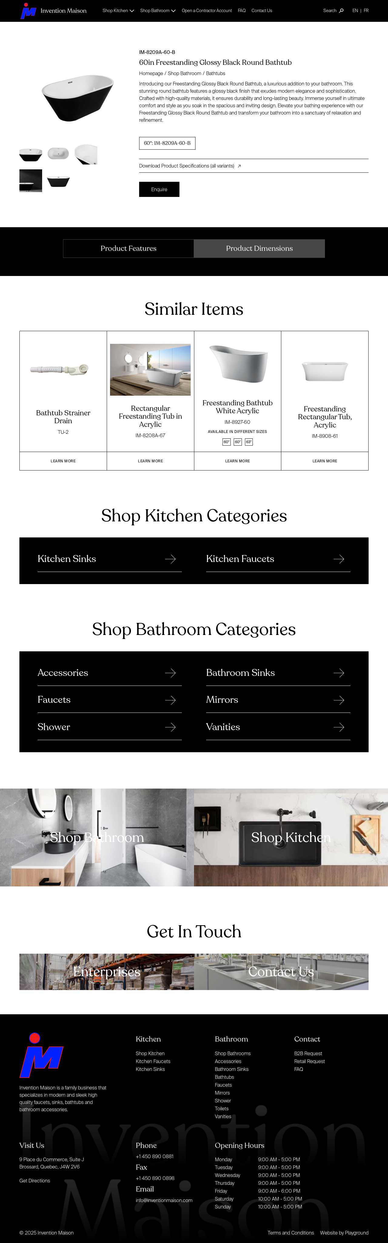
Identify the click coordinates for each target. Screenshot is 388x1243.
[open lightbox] (76, 91)
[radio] (167, 143)
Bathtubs (215, 73)
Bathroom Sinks (232, 1069)
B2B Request (308, 1053)
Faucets (223, 1085)
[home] (52, 11)
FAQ (242, 10)
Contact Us (262, 10)
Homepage (151, 73)
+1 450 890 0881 (154, 1156)
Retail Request (309, 1061)
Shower (223, 1100)
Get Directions (34, 1180)
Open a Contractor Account (207, 10)
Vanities (223, 1116)
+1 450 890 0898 (155, 1178)
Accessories (228, 1061)
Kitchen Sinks (150, 1069)
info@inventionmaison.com (164, 1200)
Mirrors (222, 1092)
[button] (118, 11)
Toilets (222, 1108)
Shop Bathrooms (233, 1053)
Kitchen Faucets (153, 1061)
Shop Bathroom (184, 73)
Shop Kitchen (150, 1053)
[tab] (128, 248)
